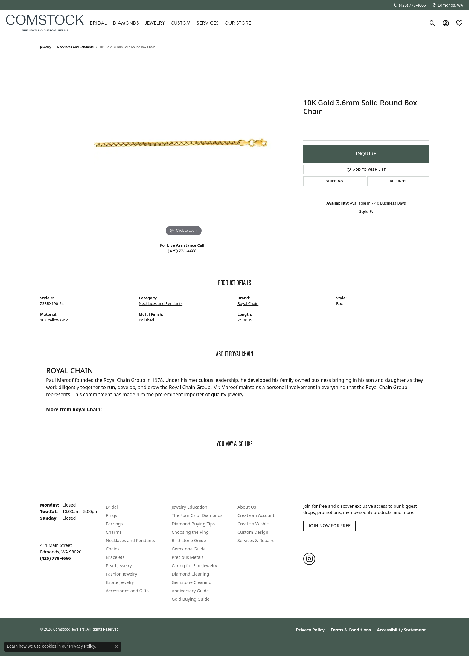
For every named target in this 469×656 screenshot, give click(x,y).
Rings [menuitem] (111, 515)
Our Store (238, 23)
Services (208, 23)
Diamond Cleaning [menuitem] (190, 574)
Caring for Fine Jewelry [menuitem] (194, 565)
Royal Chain (247, 303)
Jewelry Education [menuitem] (189, 507)
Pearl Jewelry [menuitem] (119, 565)
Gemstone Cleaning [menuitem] (191, 582)
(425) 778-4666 (182, 251)
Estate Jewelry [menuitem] (120, 582)
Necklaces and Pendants (75, 47)
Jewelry (155, 23)
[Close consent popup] (116, 646)
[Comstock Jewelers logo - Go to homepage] (45, 23)
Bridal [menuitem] (112, 507)
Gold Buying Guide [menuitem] (190, 599)
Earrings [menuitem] (114, 524)
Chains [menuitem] (113, 549)
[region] (183, 148)
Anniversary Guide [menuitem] (190, 591)
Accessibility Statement (401, 630)
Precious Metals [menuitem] (187, 557)
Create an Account (255, 515)
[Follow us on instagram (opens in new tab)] (309, 559)
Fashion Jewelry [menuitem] (121, 574)
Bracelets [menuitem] (115, 557)
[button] (432, 23)
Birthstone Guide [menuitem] (189, 540)
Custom (181, 23)
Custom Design (252, 532)
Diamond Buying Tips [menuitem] (193, 524)
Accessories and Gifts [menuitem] (127, 591)
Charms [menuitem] (113, 532)
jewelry (45, 47)
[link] (409, 5)
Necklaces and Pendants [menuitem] (130, 540)
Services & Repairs (255, 540)
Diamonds (126, 23)
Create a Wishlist (254, 524)
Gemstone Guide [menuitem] (189, 549)
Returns (398, 181)
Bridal (98, 23)
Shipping (334, 181)
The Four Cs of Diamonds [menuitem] (197, 515)
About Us (246, 507)
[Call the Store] (55, 558)
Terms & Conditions (351, 630)
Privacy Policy (310, 630)
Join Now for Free (329, 526)
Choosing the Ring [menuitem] (190, 532)
